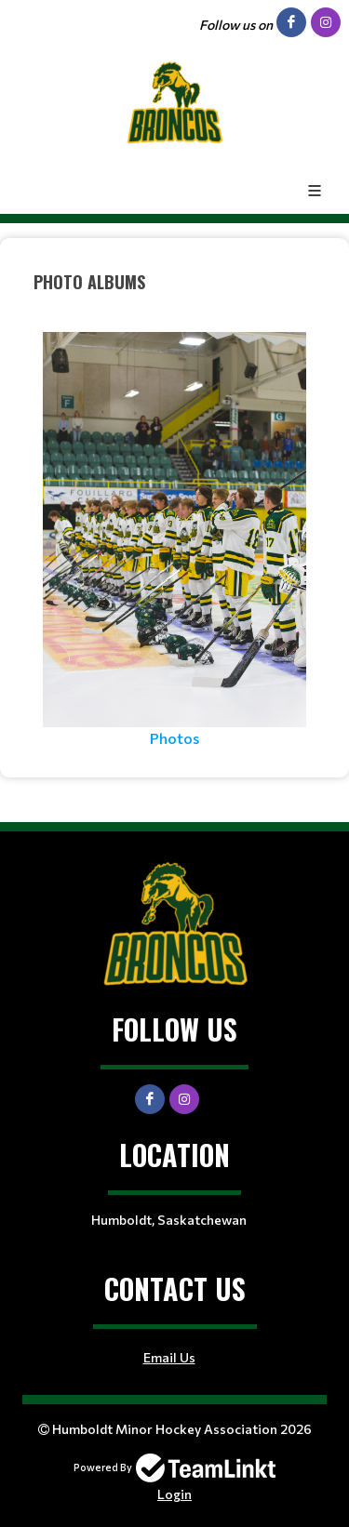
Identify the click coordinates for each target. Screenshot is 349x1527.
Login (174, 1494)
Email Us (169, 1357)
